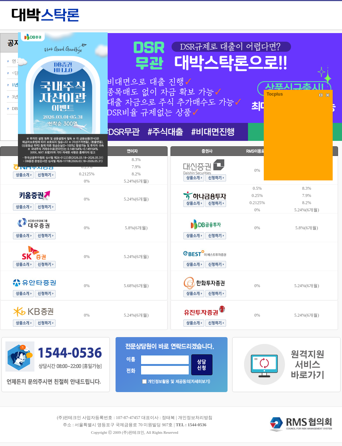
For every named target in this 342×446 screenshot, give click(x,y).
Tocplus (275, 94)
